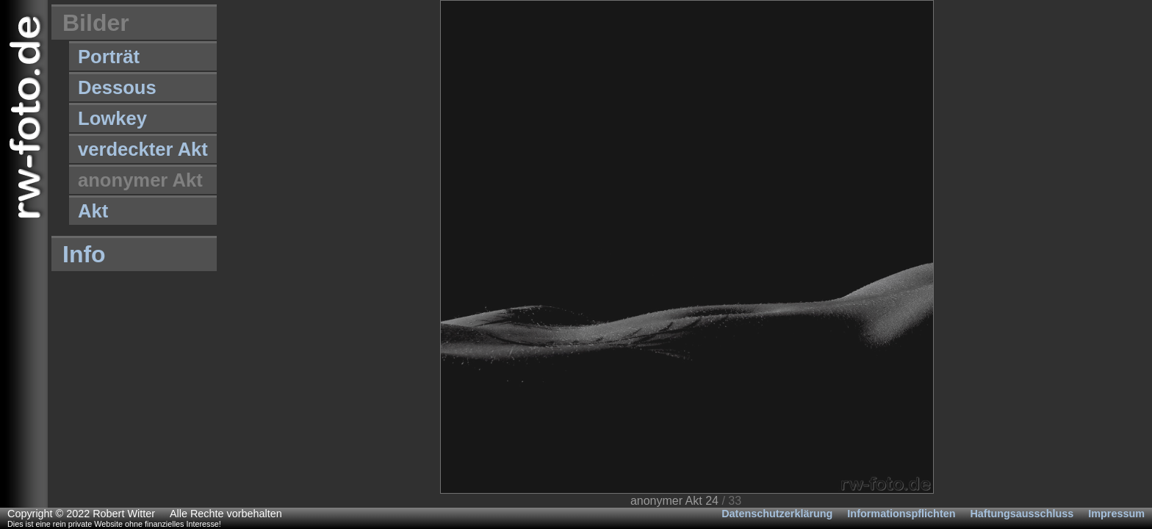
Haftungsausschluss (1021, 513)
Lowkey (112, 118)
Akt (93, 211)
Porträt (109, 56)
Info (84, 254)
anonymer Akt (140, 180)
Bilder (95, 23)
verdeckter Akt (143, 149)
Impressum (1116, 513)
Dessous (117, 87)
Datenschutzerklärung (776, 513)
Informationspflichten (901, 513)
